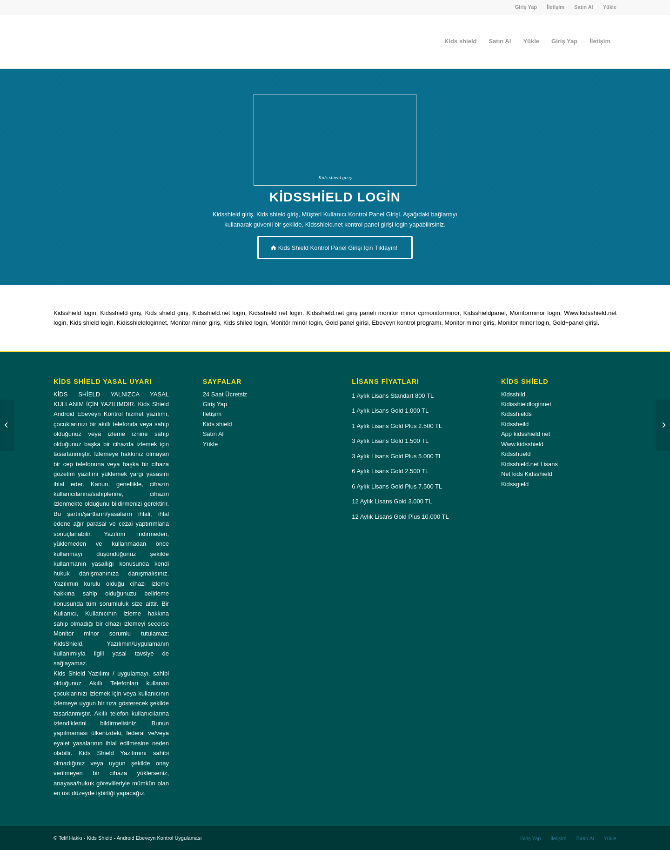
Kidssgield (515, 484)
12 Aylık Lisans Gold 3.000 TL (392, 501)
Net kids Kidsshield (526, 473)
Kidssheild (515, 424)
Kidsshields (516, 413)
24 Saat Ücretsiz (225, 394)
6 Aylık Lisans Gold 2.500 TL (390, 471)
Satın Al (583, 7)
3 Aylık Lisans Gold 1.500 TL (390, 440)
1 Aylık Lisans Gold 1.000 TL (390, 410)
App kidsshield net (525, 433)
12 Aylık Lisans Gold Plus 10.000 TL (400, 516)
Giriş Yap (526, 7)
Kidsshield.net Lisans (529, 464)
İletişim (555, 7)
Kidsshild (513, 394)
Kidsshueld (516, 453)
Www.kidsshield (522, 444)
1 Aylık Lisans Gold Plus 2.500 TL (397, 425)
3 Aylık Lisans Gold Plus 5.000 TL (397, 456)
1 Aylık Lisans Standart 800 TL (393, 395)
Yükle (609, 7)
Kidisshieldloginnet (526, 404)
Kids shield (217, 424)
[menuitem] (526, 7)
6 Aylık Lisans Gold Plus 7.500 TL (397, 486)
